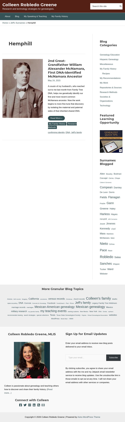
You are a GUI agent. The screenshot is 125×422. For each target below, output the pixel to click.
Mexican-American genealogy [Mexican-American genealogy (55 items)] (55, 307)
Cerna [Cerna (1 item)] (111, 178)
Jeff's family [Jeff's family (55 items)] (83, 302)
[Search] (120, 6)
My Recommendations (110, 78)
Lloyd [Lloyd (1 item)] (113, 229)
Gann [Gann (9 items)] (110, 203)
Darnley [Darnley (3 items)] (118, 187)
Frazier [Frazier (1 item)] (102, 203)
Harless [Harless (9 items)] (105, 214)
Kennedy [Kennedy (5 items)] (105, 228)
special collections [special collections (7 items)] (43, 315)
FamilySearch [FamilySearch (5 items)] (61, 303)
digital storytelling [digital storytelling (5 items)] (12, 303)
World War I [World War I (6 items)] (64, 318)
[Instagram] (29, 405)
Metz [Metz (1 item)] (113, 238)
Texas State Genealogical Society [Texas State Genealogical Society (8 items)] (68, 315)
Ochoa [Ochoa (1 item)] (111, 244)
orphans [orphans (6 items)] (110, 311)
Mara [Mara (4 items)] (102, 233)
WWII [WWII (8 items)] (71, 319)
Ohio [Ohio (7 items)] (100, 311)
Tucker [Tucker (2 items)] (103, 269)
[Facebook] (20, 405)
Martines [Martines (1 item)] (110, 234)
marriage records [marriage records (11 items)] (19, 307)
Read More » (56, 118)
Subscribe (113, 358)
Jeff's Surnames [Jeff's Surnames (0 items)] (112, 219)
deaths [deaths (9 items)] (114, 299)
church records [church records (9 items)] (79, 299)
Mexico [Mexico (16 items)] (109, 307)
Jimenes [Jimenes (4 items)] (110, 223)
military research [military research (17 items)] (19, 311)
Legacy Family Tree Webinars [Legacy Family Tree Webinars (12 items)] (104, 303)
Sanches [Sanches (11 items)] (106, 263)
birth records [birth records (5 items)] (17, 299)
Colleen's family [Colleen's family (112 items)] (98, 298)
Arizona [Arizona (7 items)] (9, 299)
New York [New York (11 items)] (93, 311)
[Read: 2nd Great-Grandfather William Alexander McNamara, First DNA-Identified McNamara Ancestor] (22, 88)
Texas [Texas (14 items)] (52, 315)
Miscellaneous (106, 64)
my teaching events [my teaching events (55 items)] (53, 311)
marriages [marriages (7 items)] (30, 307)
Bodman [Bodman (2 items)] (117, 174)
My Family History (57, 124)
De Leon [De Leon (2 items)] (104, 192)
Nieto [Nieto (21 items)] (104, 243)
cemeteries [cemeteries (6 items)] (43, 299)
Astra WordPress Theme (89, 417)
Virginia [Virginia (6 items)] (84, 315)
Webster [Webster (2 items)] (104, 274)
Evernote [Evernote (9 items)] (27, 303)
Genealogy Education (110, 55)
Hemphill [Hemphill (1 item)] (103, 219)
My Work (104, 83)
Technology (105, 105)
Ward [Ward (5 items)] (110, 269)
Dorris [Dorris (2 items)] (111, 192)
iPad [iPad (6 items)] (67, 303)
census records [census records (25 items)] (56, 298)
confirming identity (56, 132)
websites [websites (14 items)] (113, 315)
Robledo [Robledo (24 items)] (106, 257)
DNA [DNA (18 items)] (21, 303)
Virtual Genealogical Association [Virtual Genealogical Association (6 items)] (98, 315)
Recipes (106, 73)
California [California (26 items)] (34, 298)
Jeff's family (76, 132)
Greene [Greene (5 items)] (104, 208)
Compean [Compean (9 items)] (106, 187)
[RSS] (38, 405)
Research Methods (108, 92)
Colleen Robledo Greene (29, 4)
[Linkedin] (34, 405)
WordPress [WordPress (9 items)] (55, 319)
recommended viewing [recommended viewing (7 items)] (15, 315)
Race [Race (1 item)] (110, 251)
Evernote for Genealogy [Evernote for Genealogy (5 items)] (39, 303)
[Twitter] (25, 405)
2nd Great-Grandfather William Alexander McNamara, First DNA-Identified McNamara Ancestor (66, 68)
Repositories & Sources (111, 87)
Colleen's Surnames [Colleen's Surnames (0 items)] (105, 182)
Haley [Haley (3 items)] (112, 208)
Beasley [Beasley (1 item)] (109, 174)
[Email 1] (43, 405)
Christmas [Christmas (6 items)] (69, 299)
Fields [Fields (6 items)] (103, 197)
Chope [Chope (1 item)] (117, 178)
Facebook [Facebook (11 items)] (51, 303)
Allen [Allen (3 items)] (102, 173)
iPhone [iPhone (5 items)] (72, 303)
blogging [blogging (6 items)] (24, 299)
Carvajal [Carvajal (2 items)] (104, 178)
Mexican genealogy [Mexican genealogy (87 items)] (90, 307)
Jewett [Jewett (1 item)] (102, 224)
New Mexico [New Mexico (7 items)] (84, 311)
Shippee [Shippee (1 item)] (116, 264)
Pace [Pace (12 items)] (103, 250)
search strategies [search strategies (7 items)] (29, 315)
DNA (68, 132)
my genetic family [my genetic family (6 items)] (33, 311)
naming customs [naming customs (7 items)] (73, 311)
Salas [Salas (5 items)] (117, 257)
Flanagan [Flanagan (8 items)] (114, 197)
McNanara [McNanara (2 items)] (104, 238)
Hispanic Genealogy (109, 59)
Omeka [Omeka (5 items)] (105, 311)
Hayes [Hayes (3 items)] (114, 214)
